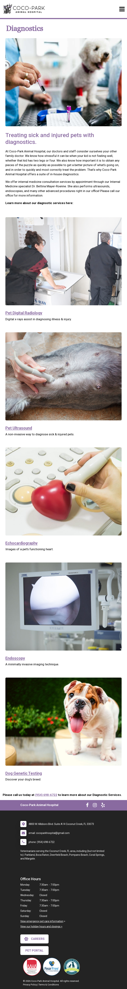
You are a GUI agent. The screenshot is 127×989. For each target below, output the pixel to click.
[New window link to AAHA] (33, 967)
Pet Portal (34, 950)
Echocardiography (21, 543)
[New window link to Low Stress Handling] (72, 967)
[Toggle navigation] (122, 9)
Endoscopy (15, 658)
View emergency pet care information (41, 921)
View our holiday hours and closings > (41, 926)
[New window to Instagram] (95, 805)
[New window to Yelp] (103, 805)
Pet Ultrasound (18, 428)
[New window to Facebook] (87, 805)
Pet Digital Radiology (23, 313)
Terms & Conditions (48, 984)
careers (34, 939)
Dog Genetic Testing (23, 773)
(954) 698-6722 (46, 795)
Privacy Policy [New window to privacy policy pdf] (30, 984)
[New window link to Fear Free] (53, 967)
